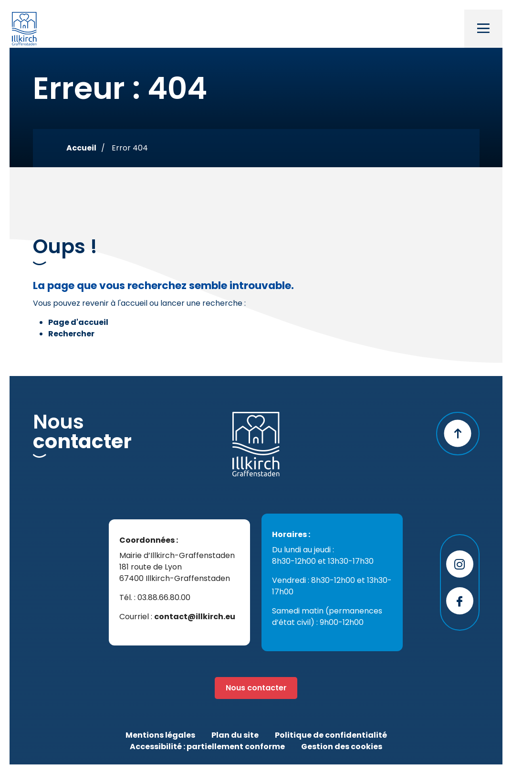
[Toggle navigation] (483, 29)
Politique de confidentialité (331, 735)
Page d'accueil (78, 322)
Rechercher (71, 333)
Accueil (81, 147)
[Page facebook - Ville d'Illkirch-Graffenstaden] (459, 600)
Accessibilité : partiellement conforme (207, 746)
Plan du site (235, 735)
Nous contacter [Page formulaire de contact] (256, 687)
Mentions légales (160, 735)
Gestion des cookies (341, 746)
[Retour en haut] (458, 433)
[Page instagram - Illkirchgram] (459, 564)
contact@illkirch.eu (194, 616)
